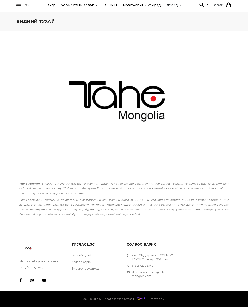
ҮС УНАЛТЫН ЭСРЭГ (80, 5)
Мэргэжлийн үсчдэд (142, 5)
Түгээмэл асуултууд (85, 268)
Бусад (175, 5)
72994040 (147, 265)
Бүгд (51, 5)
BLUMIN (110, 5)
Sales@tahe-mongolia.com (149, 274)
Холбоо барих (81, 262)
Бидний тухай (81, 255)
